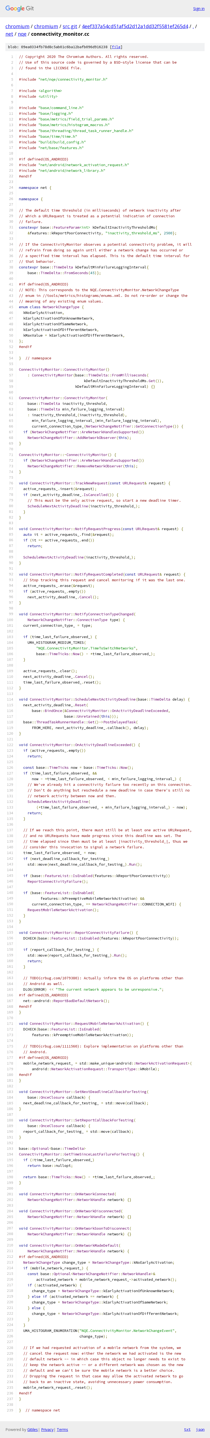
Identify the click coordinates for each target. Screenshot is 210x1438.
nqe (22, 34)
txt (187, 1429)
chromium (17, 26)
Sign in (199, 8)
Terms (62, 1429)
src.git (70, 26)
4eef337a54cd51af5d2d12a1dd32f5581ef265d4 (135, 26)
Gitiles (32, 1429)
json (200, 1429)
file (116, 47)
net (9, 34)
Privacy (47, 1429)
